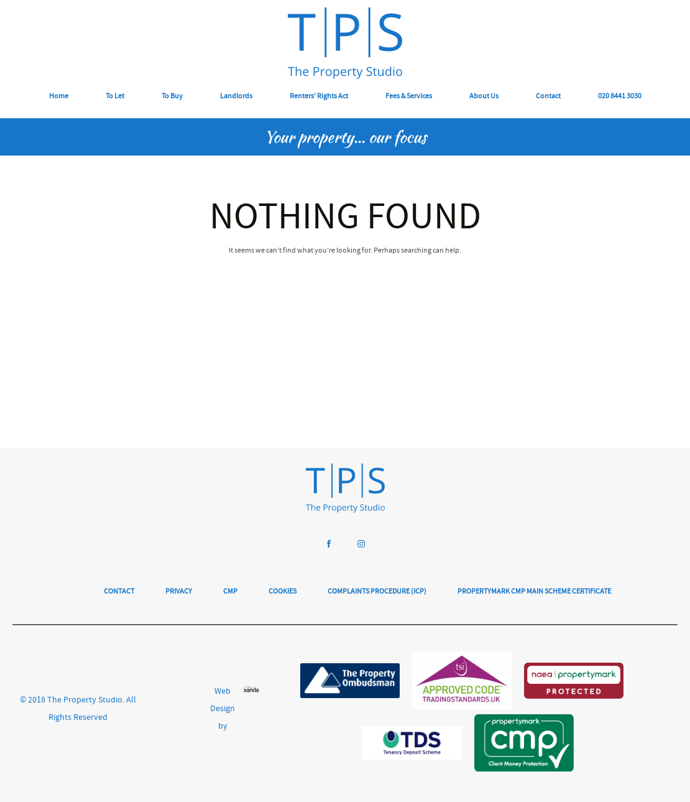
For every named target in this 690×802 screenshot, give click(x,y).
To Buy (172, 97)
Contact (548, 97)
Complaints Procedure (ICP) (377, 592)
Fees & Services (408, 97)
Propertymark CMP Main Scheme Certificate (534, 592)
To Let (115, 97)
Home (58, 97)
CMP (230, 592)
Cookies (283, 592)
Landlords (236, 97)
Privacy (178, 592)
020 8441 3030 (620, 97)
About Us (484, 97)
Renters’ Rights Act (319, 97)
